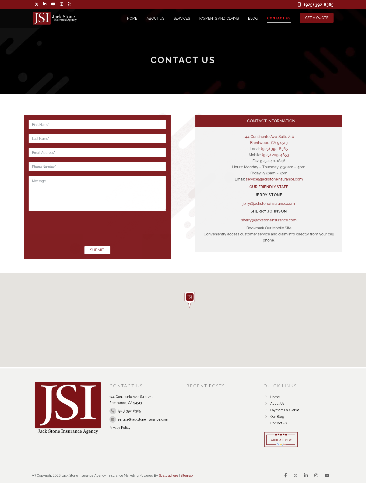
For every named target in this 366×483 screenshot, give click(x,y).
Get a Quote (316, 18)
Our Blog (274, 416)
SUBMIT (56, 250)
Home (132, 18)
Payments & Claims (281, 410)
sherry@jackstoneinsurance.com (310, 220)
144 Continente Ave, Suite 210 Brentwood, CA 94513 (310, 139)
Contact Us (279, 18)
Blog (253, 18)
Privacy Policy (119, 427)
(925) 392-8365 (316, 149)
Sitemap (187, 475)
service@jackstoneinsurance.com (315, 179)
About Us (155, 18)
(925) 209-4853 (317, 155)
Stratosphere (168, 475)
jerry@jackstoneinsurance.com (310, 203)
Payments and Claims (219, 18)
